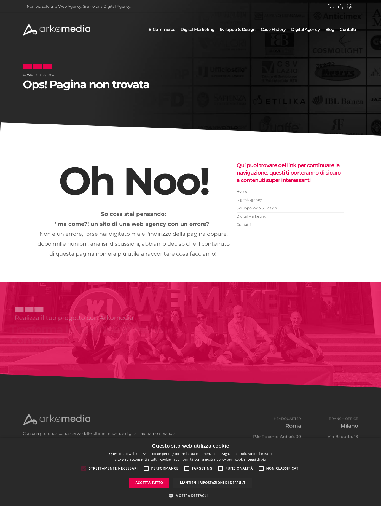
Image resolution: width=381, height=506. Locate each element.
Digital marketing (197, 29)
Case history (273, 29)
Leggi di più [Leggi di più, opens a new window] (257, 459)
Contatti (348, 29)
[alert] (190, 472)
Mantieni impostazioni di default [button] (212, 482)
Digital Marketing (252, 216)
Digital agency (305, 29)
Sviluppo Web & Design (257, 208)
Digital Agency (249, 200)
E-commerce (162, 29)
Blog (329, 29)
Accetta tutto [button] (149, 482)
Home (242, 191)
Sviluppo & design (238, 29)
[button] (190, 495)
